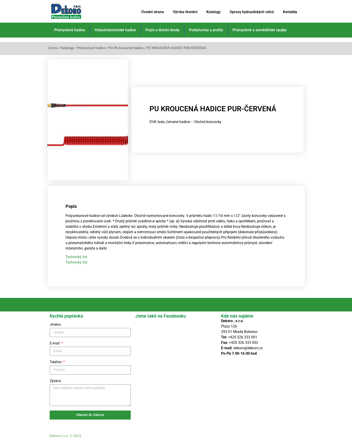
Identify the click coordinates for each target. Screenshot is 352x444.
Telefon (56, 362)
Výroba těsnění (185, 12)
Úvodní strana (152, 12)
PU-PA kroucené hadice (126, 48)
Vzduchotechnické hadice (115, 30)
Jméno (55, 325)
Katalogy (213, 12)
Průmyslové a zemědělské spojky (260, 30)
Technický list (76, 257)
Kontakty (290, 12)
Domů (53, 48)
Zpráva (55, 381)
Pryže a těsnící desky (162, 30)
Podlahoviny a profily (206, 30)
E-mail (55, 343)
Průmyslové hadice (69, 30)
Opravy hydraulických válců (252, 12)
